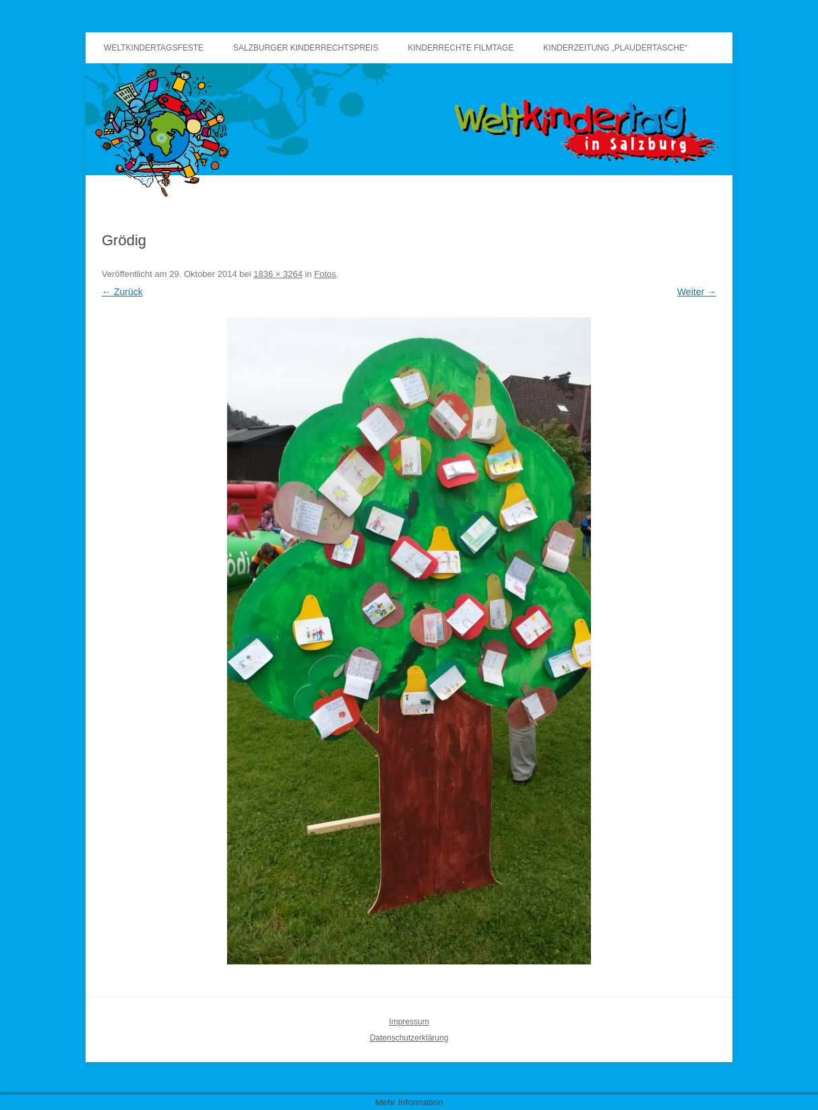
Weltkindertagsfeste (153, 48)
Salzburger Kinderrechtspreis (305, 48)
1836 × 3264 (278, 274)
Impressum (409, 1021)
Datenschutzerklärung (409, 1038)
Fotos (325, 274)
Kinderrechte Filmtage (460, 48)
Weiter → (696, 291)
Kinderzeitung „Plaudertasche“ (615, 48)
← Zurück (122, 291)
